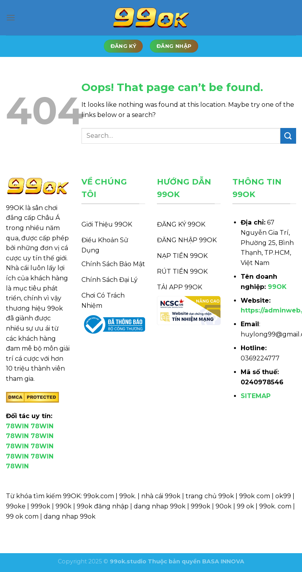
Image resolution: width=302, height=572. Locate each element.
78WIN (17, 426)
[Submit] (288, 135)
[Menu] (10, 17)
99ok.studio (128, 561)
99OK (277, 287)
